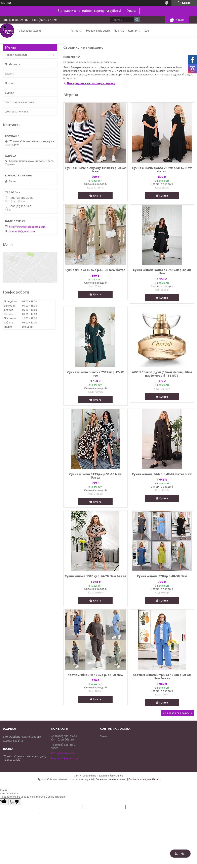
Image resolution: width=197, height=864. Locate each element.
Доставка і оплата (16, 111)
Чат (180, 853)
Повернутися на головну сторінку (91, 83)
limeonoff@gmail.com (22, 231)
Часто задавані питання (20, 102)
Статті (9, 73)
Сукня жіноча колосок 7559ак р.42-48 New (162, 271)
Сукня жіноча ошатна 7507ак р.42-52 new (95, 373)
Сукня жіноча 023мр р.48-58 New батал (95, 270)
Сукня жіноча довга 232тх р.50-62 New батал (162, 169)
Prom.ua (118, 775)
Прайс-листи (13, 64)
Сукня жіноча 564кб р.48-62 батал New (162, 474)
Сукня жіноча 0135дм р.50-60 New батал (95, 475)
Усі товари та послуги (176, 713)
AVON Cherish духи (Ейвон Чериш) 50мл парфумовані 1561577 (162, 373)
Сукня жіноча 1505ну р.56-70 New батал (95, 576)
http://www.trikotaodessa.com (27, 226)
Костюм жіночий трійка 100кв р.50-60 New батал (162, 676)
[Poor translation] (14, 801)
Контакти (134, 30)
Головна (76, 30)
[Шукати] (137, 19)
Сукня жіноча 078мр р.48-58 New (162, 576)
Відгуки (9, 92)
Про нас (119, 30)
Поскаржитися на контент (111, 779)
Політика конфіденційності (144, 779)
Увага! (131, 10)
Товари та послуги (98, 30)
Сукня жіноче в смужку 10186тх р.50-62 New (95, 169)
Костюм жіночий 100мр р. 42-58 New (95, 675)
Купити (97, 195)
